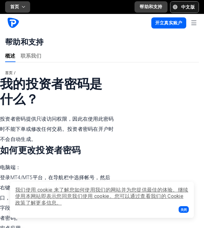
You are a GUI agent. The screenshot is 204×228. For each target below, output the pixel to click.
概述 (10, 55)
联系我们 (31, 55)
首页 (17, 6)
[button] (184, 209)
